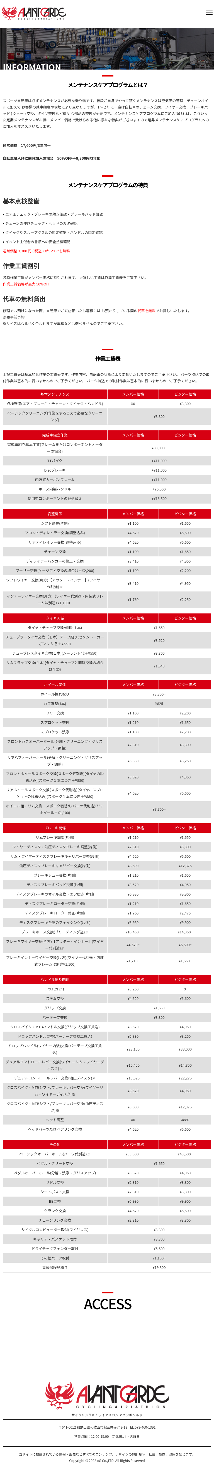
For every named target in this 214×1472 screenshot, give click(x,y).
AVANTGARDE (33, 13)
